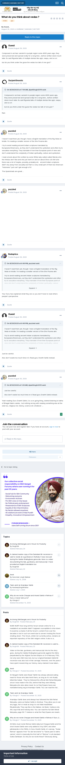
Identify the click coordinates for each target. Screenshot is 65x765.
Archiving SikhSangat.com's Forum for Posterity (28, 544)
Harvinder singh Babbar (21, 577)
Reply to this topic (32, 37)
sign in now (53, 427)
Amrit (12, 575)
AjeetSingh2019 (35, 90)
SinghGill (15, 546)
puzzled (12, 131)
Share (32, 452)
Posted (17, 48)
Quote (9, 71)
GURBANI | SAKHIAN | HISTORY (28, 29)
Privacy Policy (27, 746)
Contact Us (39, 746)
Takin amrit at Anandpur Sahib (21, 585)
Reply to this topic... (13, 439)
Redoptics (13, 254)
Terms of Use (9, 756)
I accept (32, 761)
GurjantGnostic (15, 80)
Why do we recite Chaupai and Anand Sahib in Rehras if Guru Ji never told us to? (34, 718)
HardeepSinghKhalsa (20, 587)
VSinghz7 (15, 600)
